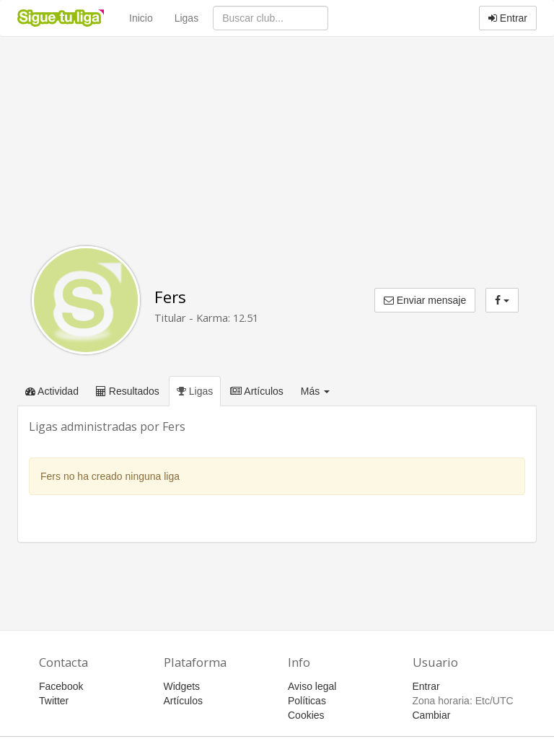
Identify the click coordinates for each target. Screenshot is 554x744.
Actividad (52, 391)
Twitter (54, 700)
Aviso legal (312, 686)
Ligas (186, 18)
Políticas (307, 700)
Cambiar (432, 715)
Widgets (182, 686)
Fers (170, 297)
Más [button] (315, 391)
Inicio (141, 18)
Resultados (127, 391)
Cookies (306, 715)
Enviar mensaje (425, 300)
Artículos (256, 391)
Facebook (61, 686)
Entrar (507, 18)
